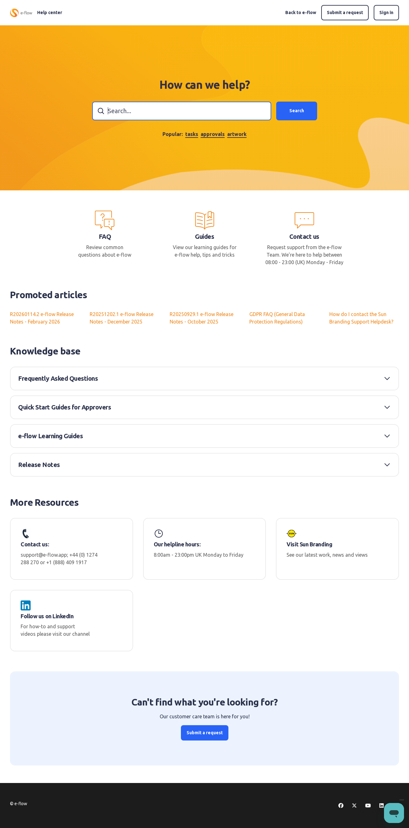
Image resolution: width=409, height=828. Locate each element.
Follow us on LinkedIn (47, 616)
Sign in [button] (386, 12)
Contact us (304, 236)
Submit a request (345, 12)
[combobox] (181, 111)
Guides (204, 236)
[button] (204, 378)
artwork (237, 134)
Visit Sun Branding (309, 544)
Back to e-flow (300, 12)
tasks (191, 134)
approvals (213, 134)
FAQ (105, 236)
